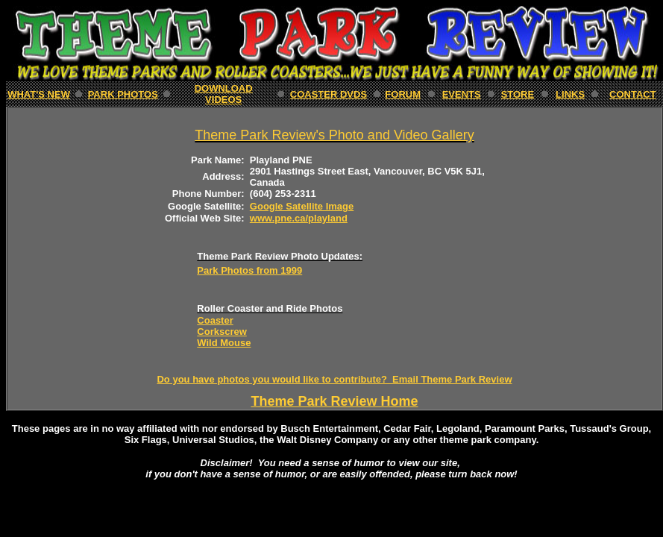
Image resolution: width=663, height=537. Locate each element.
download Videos (224, 94)
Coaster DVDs (328, 94)
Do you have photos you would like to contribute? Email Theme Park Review (334, 379)
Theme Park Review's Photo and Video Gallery (334, 135)
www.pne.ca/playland (299, 218)
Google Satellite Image (302, 206)
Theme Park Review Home (334, 401)
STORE (518, 94)
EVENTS (461, 94)
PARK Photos (123, 94)
